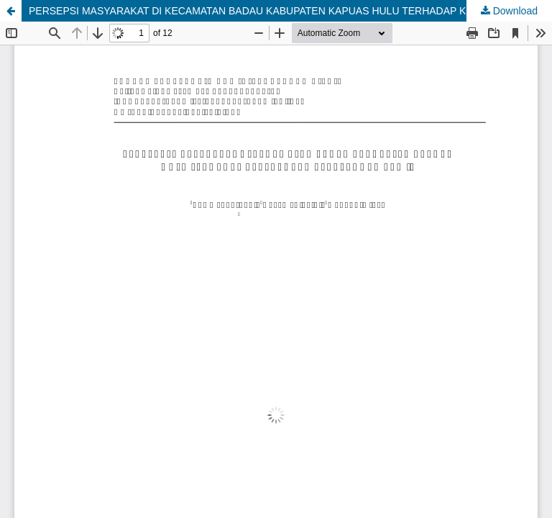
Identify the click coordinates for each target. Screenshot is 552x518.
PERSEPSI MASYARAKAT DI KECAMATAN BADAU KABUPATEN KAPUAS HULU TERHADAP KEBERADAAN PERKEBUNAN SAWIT (290, 11)
